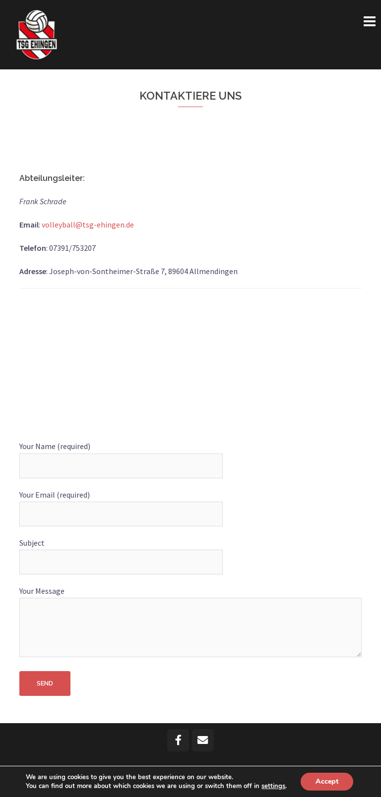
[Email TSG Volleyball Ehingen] (203, 740)
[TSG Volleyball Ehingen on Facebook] (178, 740)
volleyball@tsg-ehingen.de (88, 224)
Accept (327, 781)
